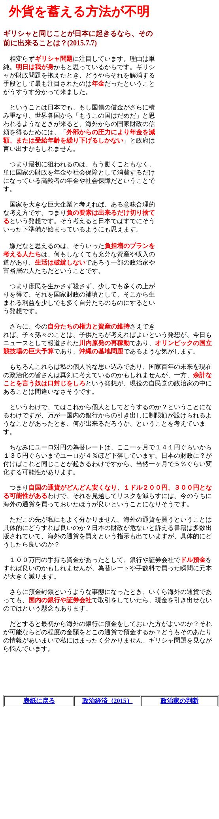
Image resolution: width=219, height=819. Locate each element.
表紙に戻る (39, 700)
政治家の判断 (179, 700)
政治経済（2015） (107, 700)
